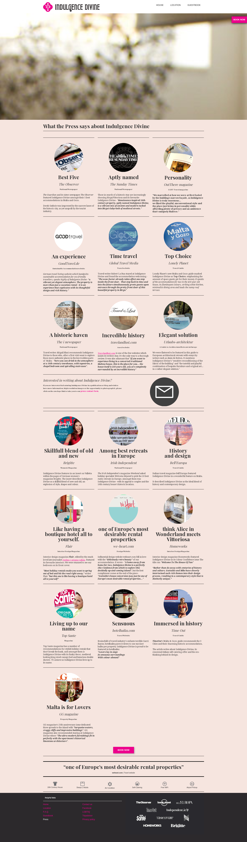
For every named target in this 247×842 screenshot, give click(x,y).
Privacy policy (89, 819)
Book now (123, 750)
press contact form (89, 391)
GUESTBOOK (193, 5)
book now (239, 19)
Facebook (87, 808)
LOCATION (175, 5)
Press (45, 819)
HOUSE (159, 5)
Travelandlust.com (106, 353)
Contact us (87, 804)
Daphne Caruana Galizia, (74, 559)
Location (47, 808)
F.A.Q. (46, 812)
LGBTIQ (86, 812)
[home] (83, 6)
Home (46, 804)
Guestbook (48, 815)
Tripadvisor (88, 815)
